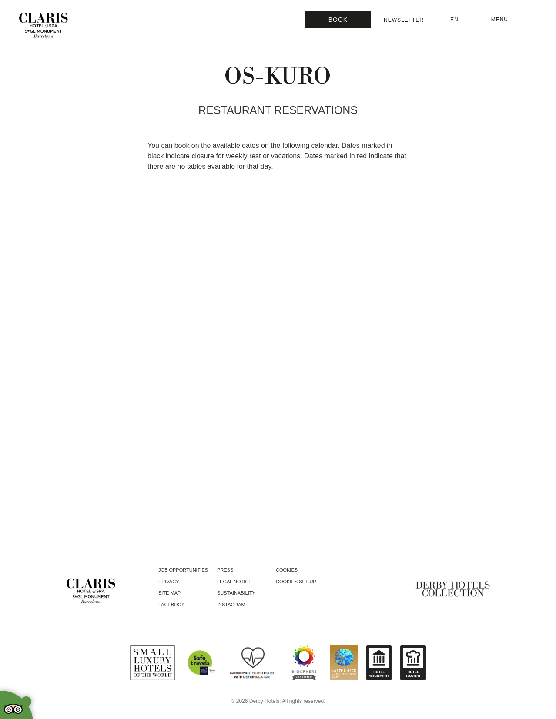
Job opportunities (183, 569)
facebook (171, 604)
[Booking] (338, 19)
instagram (231, 604)
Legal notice (234, 581)
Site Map (169, 592)
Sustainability (236, 592)
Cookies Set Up (296, 581)
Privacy (168, 581)
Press (225, 569)
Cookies (287, 569)
